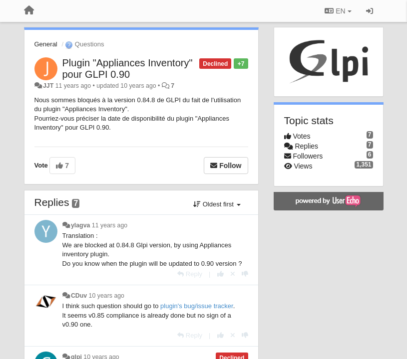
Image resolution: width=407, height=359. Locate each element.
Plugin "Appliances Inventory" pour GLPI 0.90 (127, 68)
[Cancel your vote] (232, 274)
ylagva (80, 225)
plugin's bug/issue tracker (196, 306)
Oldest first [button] (216, 204)
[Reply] (189, 274)
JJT (48, 85)
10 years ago (106, 295)
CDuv (79, 295)
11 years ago (109, 225)
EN (338, 11)
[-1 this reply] (245, 274)
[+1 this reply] (220, 274)
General (45, 44)
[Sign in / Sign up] (370, 10)
